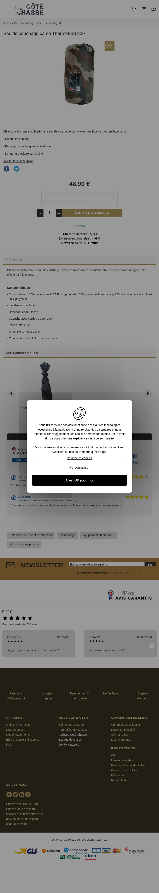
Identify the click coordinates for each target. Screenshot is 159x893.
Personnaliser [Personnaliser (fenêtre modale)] (79, 467)
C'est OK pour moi (79, 480)
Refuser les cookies (79, 458)
